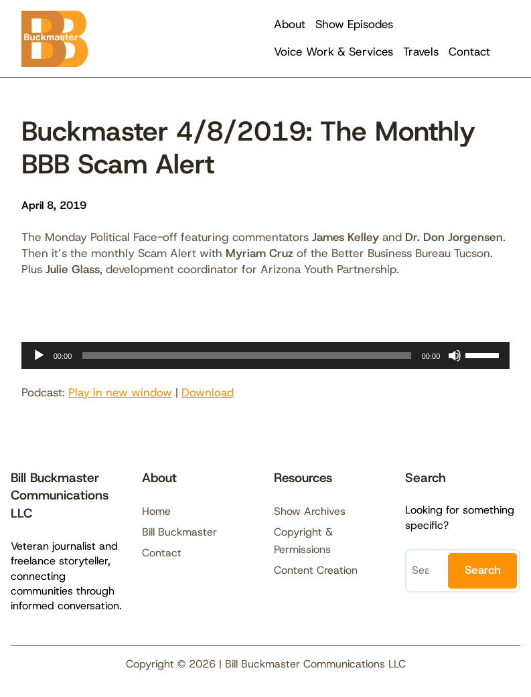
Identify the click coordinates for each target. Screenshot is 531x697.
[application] (265, 355)
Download (207, 392)
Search (483, 569)
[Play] (39, 355)
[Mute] (454, 355)
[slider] (246, 355)
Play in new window (120, 392)
